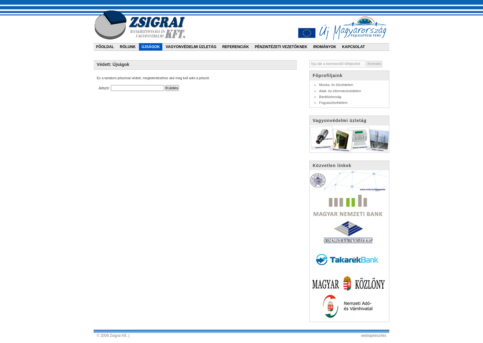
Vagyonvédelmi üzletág (191, 47)
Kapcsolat (353, 47)
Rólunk (128, 47)
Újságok (150, 47)
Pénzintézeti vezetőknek (281, 47)
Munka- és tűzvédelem (336, 85)
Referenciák (235, 47)
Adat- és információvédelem (340, 91)
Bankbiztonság (330, 97)
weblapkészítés (373, 335)
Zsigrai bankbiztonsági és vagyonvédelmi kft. (141, 24)
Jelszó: (131, 88)
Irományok (324, 47)
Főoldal (105, 47)
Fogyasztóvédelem (333, 102)
